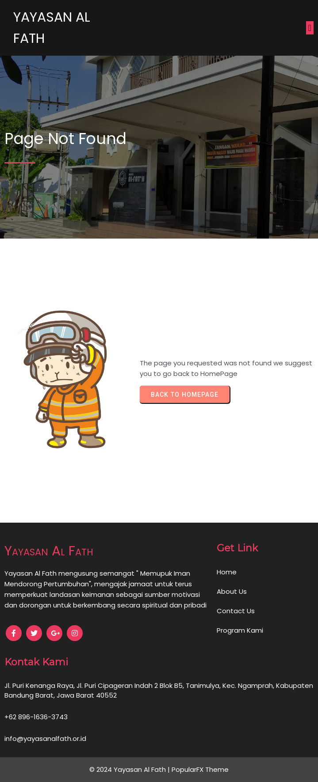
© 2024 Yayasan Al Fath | (130, 769)
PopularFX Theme (200, 769)
